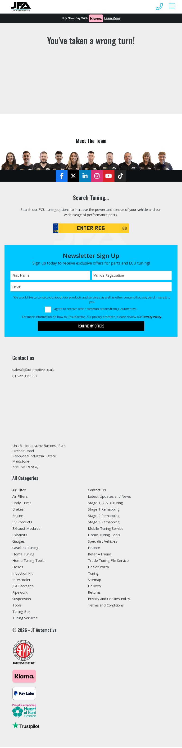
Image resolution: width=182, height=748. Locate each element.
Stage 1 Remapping (104, 509)
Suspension (21, 599)
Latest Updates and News (109, 497)
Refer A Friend (99, 554)
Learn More (112, 18)
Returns (94, 593)
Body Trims (21, 503)
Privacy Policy (152, 317)
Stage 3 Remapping (104, 522)
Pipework (19, 593)
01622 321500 (24, 376)
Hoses (17, 567)
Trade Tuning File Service (108, 561)
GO (124, 229)
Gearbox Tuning (25, 548)
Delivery (94, 586)
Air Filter (19, 490)
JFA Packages (23, 586)
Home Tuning (23, 554)
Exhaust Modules (26, 529)
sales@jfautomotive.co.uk (33, 370)
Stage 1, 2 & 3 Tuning (105, 503)
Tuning (93, 574)
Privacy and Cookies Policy (109, 599)
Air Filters (20, 497)
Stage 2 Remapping (104, 516)
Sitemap (94, 580)
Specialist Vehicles (102, 542)
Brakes (18, 509)
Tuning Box (21, 612)
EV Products (22, 522)
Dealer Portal (98, 567)
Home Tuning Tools (28, 561)
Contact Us (97, 490)
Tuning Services (25, 618)
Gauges (18, 542)
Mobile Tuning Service (105, 529)
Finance (94, 548)
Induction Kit (22, 574)
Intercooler (21, 580)
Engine (17, 516)
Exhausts (19, 535)
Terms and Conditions (106, 605)
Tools (17, 605)
